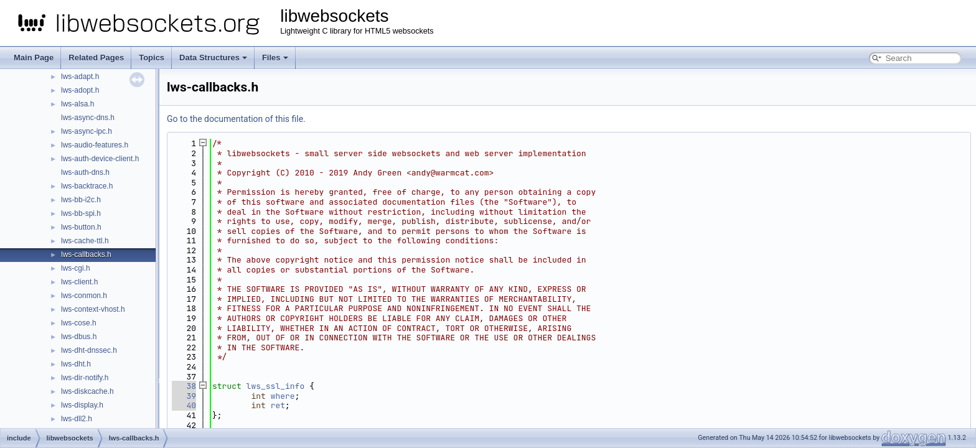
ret (278, 405)
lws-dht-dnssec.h (89, 350)
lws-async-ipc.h (86, 131)
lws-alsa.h (77, 104)
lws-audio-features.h (94, 145)
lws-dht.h (76, 364)
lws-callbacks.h (86, 254)
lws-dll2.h (76, 418)
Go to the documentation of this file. (236, 119)
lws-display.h (82, 405)
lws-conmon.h (84, 295)
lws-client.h (79, 282)
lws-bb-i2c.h (81, 199)
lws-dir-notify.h (84, 377)
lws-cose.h (78, 323)
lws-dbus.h (78, 336)
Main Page (34, 57)
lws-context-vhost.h (93, 309)
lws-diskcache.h (87, 391)
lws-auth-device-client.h (100, 158)
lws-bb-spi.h (81, 213)
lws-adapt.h (80, 76)
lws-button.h (81, 227)
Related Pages (96, 57)
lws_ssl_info (275, 386)
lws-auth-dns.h (85, 172)
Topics (151, 57)
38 (184, 386)
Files (275, 57)
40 (184, 405)
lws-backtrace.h (87, 186)
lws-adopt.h (80, 90)
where (283, 396)
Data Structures (213, 57)
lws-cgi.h (75, 268)
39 (184, 396)
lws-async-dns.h (88, 117)
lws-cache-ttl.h (85, 240)
